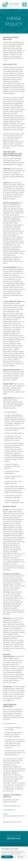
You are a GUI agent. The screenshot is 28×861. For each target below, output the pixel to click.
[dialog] (14, 853)
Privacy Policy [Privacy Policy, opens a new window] (17, 854)
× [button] (26, 848)
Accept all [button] (7, 856)
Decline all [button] (20, 856)
